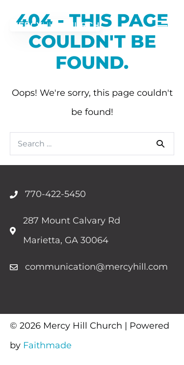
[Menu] (162, 25)
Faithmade (47, 345)
